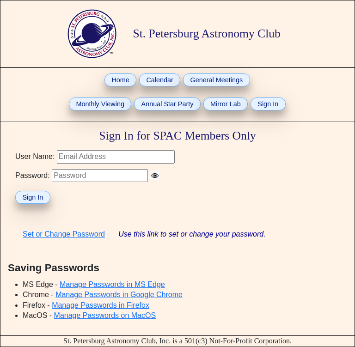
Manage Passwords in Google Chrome (119, 294)
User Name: (35, 156)
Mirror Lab (225, 104)
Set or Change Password (64, 234)
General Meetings (216, 80)
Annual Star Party (167, 104)
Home (120, 80)
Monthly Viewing (100, 104)
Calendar (159, 80)
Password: (32, 175)
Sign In (267, 104)
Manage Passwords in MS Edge (112, 284)
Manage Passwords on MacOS (105, 315)
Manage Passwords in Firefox (100, 305)
